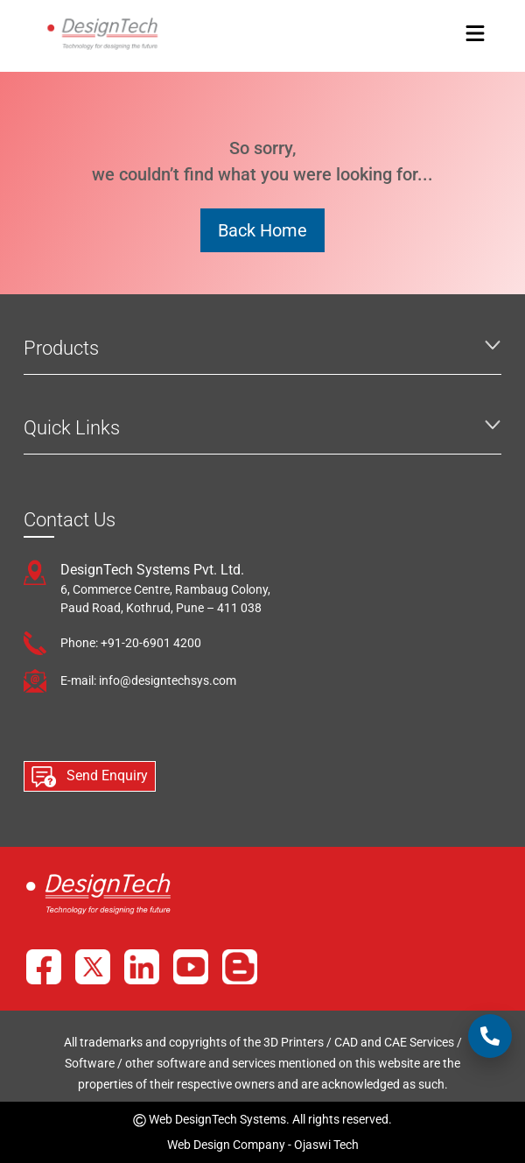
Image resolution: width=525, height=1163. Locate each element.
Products (61, 348)
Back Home (262, 230)
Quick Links (72, 428)
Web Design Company (226, 1145)
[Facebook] (43, 966)
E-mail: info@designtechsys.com (148, 680)
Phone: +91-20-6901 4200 (130, 643)
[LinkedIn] (141, 966)
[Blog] (239, 966)
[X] (92, 966)
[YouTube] (190, 966)
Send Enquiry (90, 776)
